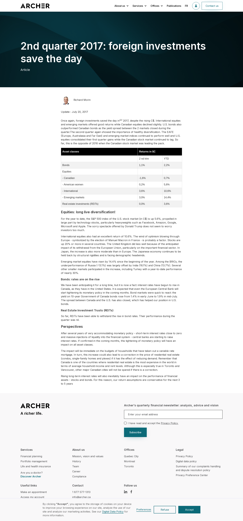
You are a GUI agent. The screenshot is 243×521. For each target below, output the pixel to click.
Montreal (129, 461)
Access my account (32, 497)
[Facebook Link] (131, 491)
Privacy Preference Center (192, 475)
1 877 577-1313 (81, 492)
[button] (122, 6)
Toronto (129, 466)
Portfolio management (34, 461)
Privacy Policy (184, 456)
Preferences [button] (143, 509)
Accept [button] (189, 509)
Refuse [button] (165, 509)
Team (75, 466)
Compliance (79, 476)
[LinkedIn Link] (125, 491)
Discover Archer (31, 476)
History (76, 461)
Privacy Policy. (169, 423)
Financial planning (31, 456)
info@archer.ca (81, 497)
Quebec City (131, 456)
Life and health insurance (36, 466)
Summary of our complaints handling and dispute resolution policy (198, 468)
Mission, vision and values (87, 456)
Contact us (212, 5)
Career (76, 471)
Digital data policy (186, 461)
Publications (174, 5)
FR (186, 5)
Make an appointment (34, 492)
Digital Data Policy (113, 511)
